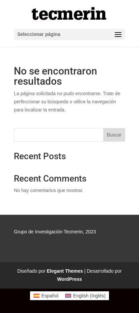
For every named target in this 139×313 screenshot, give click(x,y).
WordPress (69, 279)
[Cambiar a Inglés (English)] (85, 295)
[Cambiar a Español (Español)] (46, 295)
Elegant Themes (65, 271)
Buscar (114, 135)
